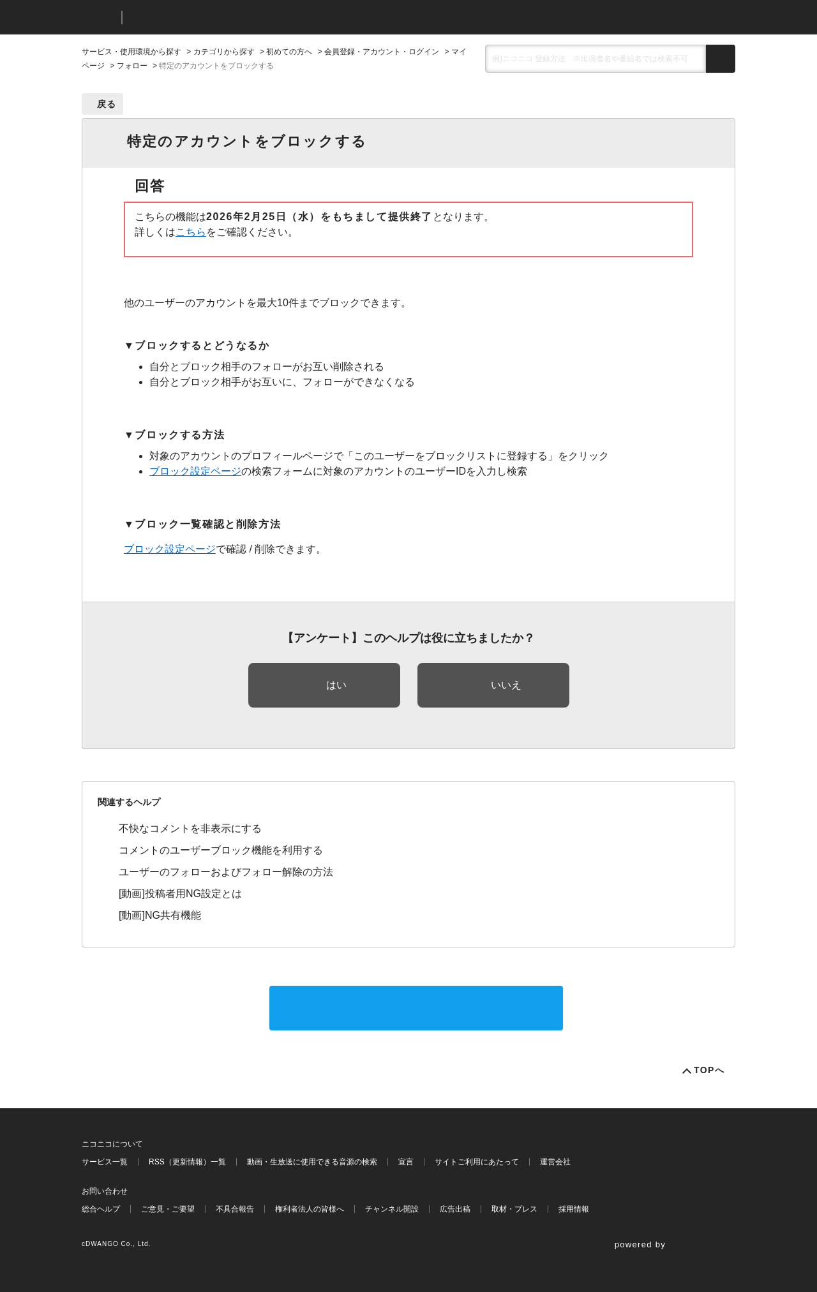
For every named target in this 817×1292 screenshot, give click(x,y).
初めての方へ (289, 51)
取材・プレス (514, 1209)
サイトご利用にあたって (477, 1161)
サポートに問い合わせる (416, 1007)
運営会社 (555, 1161)
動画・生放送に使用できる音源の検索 (312, 1161)
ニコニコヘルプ (199, 18)
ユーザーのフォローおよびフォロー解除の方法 (226, 871)
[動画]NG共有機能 (160, 915)
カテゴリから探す (224, 51)
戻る (107, 104)
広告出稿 (455, 1209)
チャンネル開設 (392, 1209)
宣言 (406, 1161)
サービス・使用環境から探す (131, 51)
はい (336, 684)
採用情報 (573, 1209)
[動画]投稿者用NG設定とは (180, 893)
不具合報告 (235, 1209)
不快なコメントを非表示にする (190, 828)
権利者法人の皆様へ (309, 1209)
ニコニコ (99, 17)
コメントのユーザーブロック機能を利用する (221, 850)
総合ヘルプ (101, 1209)
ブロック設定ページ (195, 471)
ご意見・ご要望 (168, 1209)
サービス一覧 (105, 1161)
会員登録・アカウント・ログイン (381, 51)
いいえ (506, 684)
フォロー (132, 65)
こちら (191, 231)
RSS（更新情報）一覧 (187, 1161)
